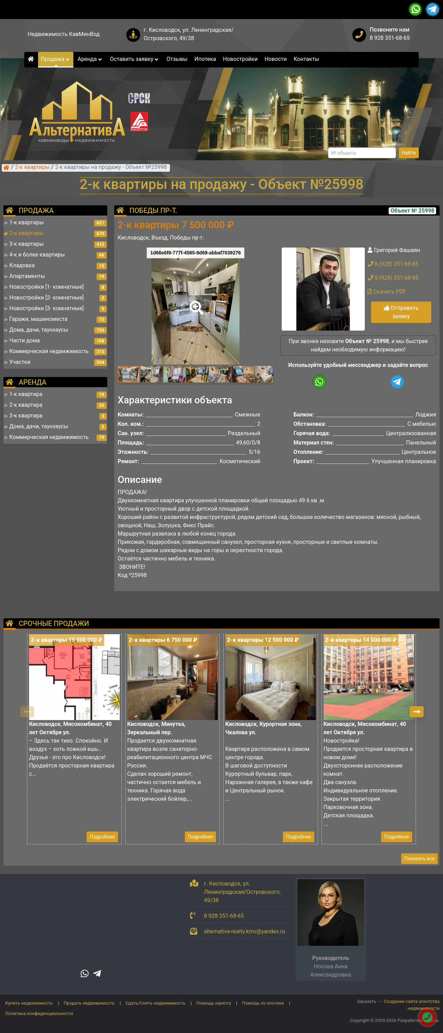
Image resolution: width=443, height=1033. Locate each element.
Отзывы (177, 59)
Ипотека (205, 59)
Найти (409, 152)
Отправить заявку (401, 312)
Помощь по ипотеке (263, 1003)
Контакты (306, 59)
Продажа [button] (56, 59)
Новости (275, 59)
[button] (195, 302)
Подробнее (102, 836)
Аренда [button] (90, 59)
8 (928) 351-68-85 (393, 264)
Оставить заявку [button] (135, 59)
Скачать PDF (387, 291)
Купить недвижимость (29, 1003)
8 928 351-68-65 (390, 38)
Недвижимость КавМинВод (64, 34)
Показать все (419, 858)
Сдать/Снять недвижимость (155, 1003)
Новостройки (240, 59)
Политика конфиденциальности (39, 1013)
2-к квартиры (32, 167)
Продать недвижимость (89, 1003)
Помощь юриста (213, 1003)
